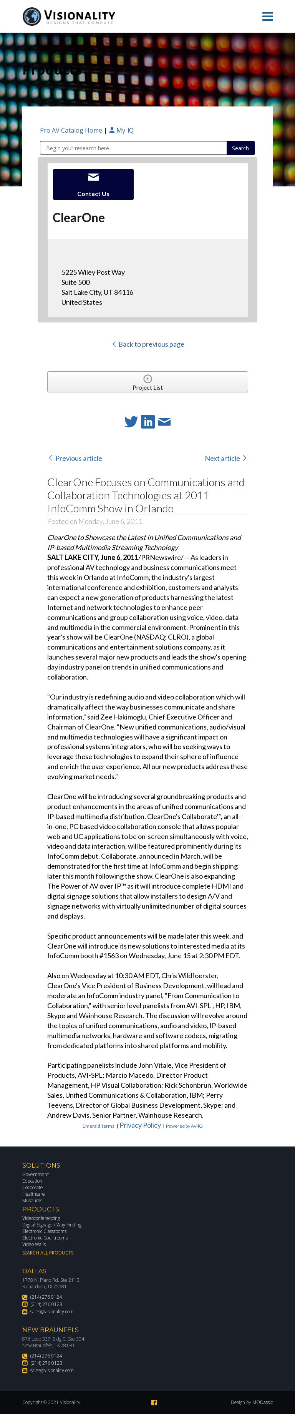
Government (35, 1174)
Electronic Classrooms (44, 1231)
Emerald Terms (98, 1126)
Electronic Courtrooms (45, 1238)
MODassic (262, 1402)
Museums (32, 1200)
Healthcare (33, 1194)
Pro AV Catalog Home (72, 130)
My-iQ (121, 130)
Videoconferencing (41, 1218)
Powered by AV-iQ (184, 1126)
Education (32, 1181)
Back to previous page (147, 344)
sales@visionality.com (52, 1311)
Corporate (32, 1187)
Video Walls (34, 1244)
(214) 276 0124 (46, 1297)
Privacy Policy (140, 1125)
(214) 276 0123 (46, 1304)
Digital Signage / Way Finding (51, 1224)
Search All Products (47, 1253)
